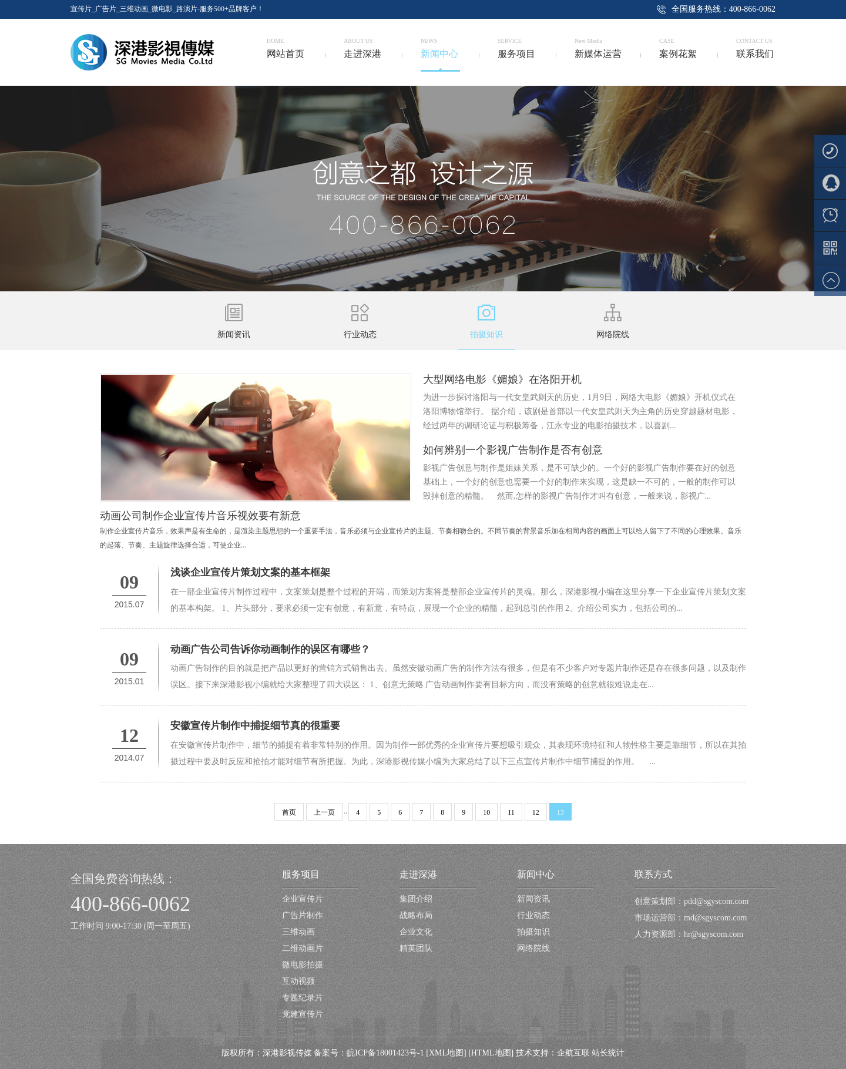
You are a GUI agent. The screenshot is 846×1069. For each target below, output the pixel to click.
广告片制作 (302, 915)
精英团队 (416, 948)
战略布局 (416, 915)
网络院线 (533, 948)
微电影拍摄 (302, 964)
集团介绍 (416, 899)
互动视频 (298, 981)
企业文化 (416, 931)
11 (511, 812)
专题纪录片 (302, 997)
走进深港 (418, 874)
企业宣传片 (302, 899)
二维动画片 (302, 948)
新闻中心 (536, 874)
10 (486, 812)
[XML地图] (446, 1052)
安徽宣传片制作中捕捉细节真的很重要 (255, 725)
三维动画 (298, 931)
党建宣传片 (302, 1014)
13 (560, 812)
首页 (289, 812)
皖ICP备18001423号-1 (385, 1052)
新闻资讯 (533, 899)
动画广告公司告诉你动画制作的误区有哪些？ (270, 649)
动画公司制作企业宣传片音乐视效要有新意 (200, 515)
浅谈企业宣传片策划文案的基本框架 (250, 572)
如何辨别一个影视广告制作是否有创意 (513, 450)
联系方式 (653, 874)
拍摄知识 (533, 931)
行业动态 (533, 915)
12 (535, 812)
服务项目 (301, 874)
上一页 (324, 812)
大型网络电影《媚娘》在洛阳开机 (502, 379)
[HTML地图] (490, 1052)
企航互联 (573, 1052)
